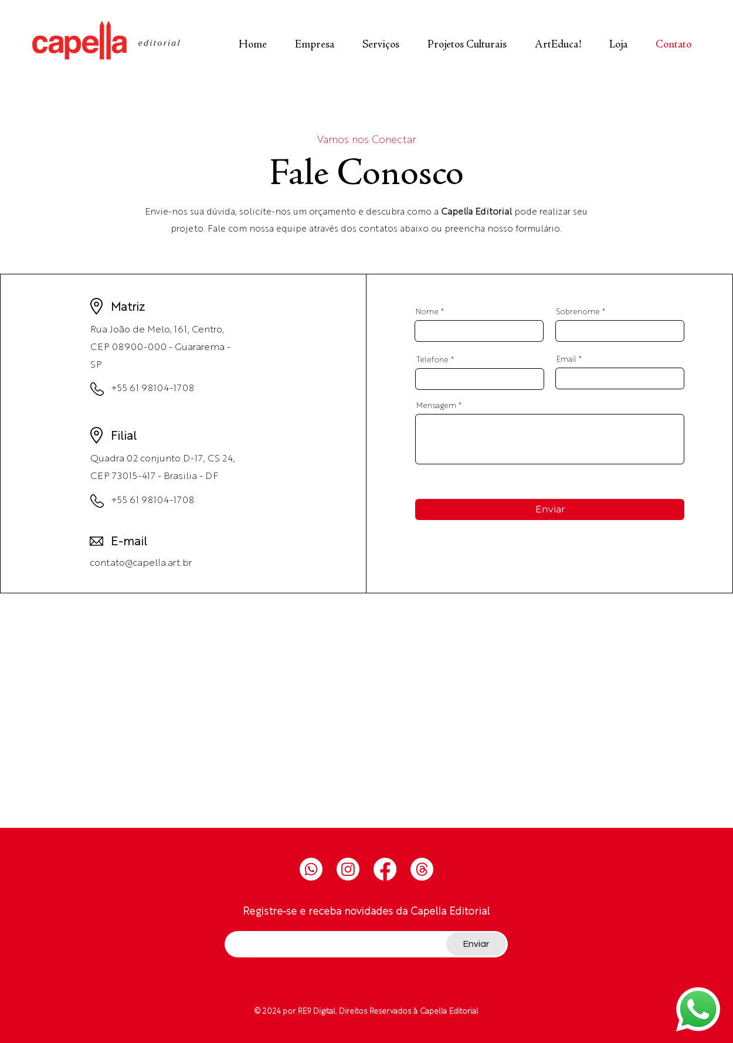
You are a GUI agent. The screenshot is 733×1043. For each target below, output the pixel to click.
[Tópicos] (421, 869)
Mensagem (436, 405)
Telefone (432, 359)
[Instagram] (348, 869)
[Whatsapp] (311, 869)
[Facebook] (385, 869)
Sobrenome (578, 311)
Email (566, 358)
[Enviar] (549, 509)
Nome (427, 311)
